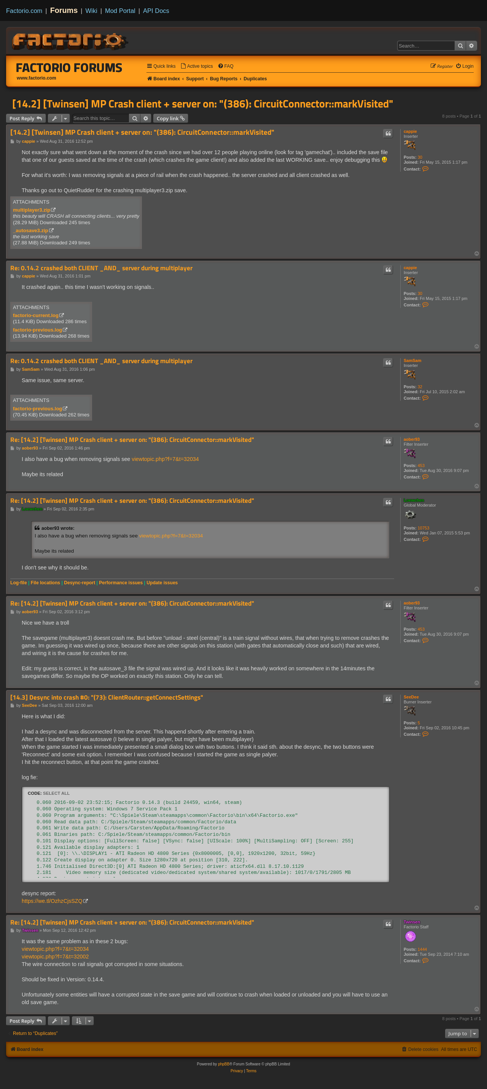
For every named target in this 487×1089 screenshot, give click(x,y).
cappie (410, 131)
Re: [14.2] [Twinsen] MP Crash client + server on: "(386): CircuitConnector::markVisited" (132, 440)
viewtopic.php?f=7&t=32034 (165, 459)
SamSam (412, 360)
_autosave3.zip (30, 230)
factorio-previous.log (37, 330)
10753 (424, 528)
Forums (64, 10)
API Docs (156, 10)
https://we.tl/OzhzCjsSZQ (52, 901)
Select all (56, 793)
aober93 (412, 439)
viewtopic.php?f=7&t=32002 (55, 956)
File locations (45, 582)
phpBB (223, 1064)
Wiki (91, 10)
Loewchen (414, 500)
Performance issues (121, 582)
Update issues (162, 582)
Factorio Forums (69, 67)
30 (420, 157)
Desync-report (79, 582)
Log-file (18, 582)
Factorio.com (24, 10)
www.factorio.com (36, 78)
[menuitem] (196, 66)
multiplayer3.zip (31, 210)
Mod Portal (120, 10)
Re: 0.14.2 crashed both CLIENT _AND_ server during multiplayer (101, 268)
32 (420, 386)
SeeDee (411, 697)
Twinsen (412, 922)
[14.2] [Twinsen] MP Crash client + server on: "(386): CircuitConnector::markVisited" (202, 104)
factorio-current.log (36, 315)
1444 (422, 949)
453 (421, 465)
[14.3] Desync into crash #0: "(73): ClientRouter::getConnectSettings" (106, 698)
